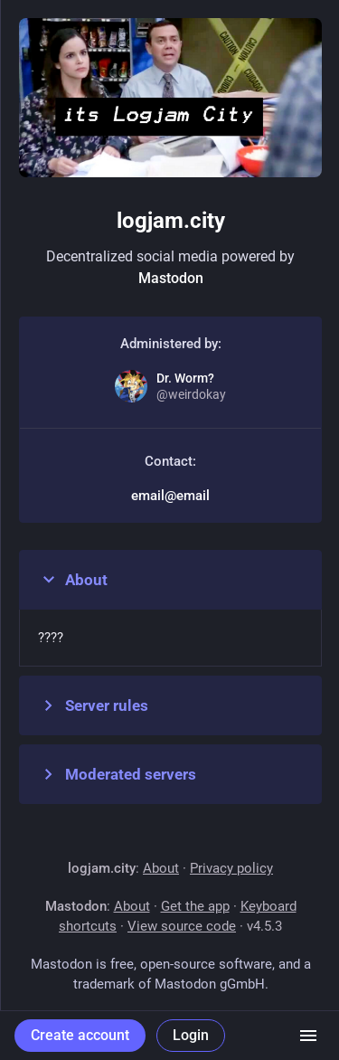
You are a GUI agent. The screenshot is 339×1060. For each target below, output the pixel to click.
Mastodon (170, 278)
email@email (170, 495)
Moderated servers (117, 774)
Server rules (93, 705)
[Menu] (308, 1035)
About (73, 580)
